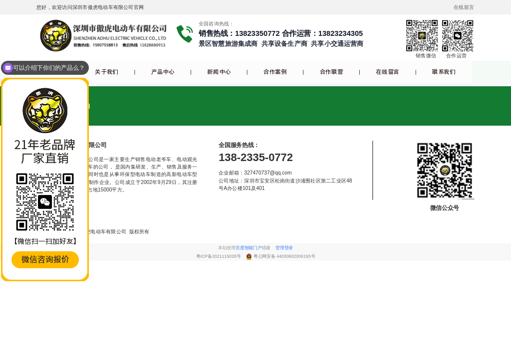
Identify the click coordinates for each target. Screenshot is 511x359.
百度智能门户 (249, 247)
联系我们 (444, 72)
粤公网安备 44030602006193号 (284, 256)
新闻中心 (219, 72)
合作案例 (275, 72)
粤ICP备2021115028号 (219, 256)
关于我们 (106, 72)
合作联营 (331, 72)
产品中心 (163, 72)
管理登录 (284, 247)
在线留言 (387, 72)
